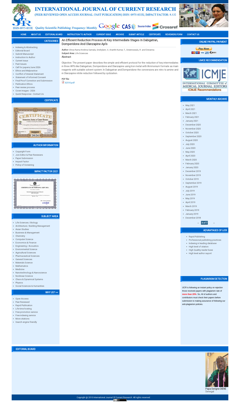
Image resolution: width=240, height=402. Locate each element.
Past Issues (21, 64)
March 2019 (191, 206)
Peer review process (25, 87)
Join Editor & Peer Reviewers (29, 155)
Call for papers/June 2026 (28, 67)
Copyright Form (23, 151)
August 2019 (192, 186)
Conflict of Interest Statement (30, 74)
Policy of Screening (25, 165)
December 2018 (193, 218)
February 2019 (192, 210)
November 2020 (193, 128)
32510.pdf (70, 82)
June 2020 (190, 148)
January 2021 (192, 121)
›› (214, 223)
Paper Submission (24, 158)
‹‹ (198, 223)
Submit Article (136, 34)
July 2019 (190, 190)
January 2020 (192, 167)
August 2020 (192, 140)
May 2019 (190, 198)
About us (36, 34)
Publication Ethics (24, 84)
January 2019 (192, 214)
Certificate (155, 34)
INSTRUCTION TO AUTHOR (79, 34)
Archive (120, 34)
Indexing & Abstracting (27, 47)
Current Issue (103, 34)
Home (23, 34)
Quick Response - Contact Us (30, 94)
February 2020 (192, 163)
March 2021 (191, 113)
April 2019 (190, 202)
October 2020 (192, 132)
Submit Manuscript (25, 54)
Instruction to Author (25, 57)
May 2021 (190, 105)
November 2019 (193, 175)
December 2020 (193, 124)
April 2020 (190, 155)
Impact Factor (22, 161)
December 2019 (193, 171)
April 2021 (190, 109)
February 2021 (192, 117)
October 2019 (192, 179)
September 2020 (193, 136)
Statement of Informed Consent (31, 77)
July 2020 (190, 144)
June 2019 (190, 194)
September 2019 (193, 183)
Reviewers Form (173, 34)
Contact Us (193, 34)
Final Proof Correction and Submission (34, 80)
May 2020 (190, 152)
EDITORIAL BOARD (53, 34)
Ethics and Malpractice (26, 70)
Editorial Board (23, 50)
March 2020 (191, 159)
